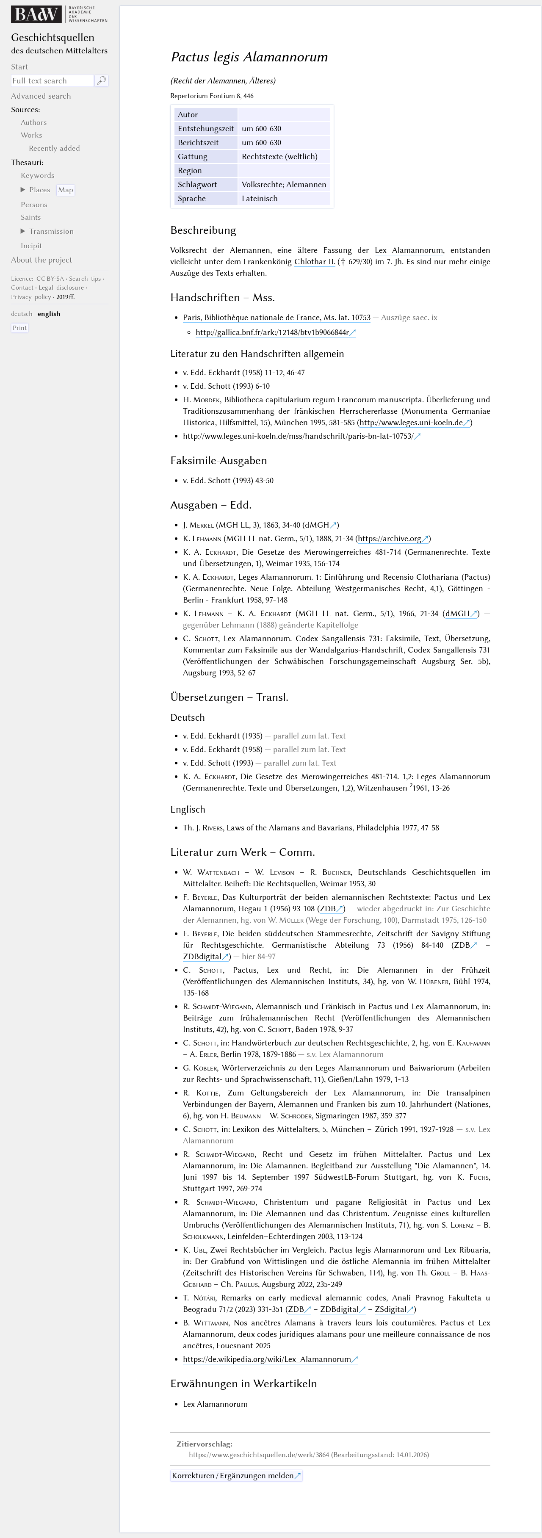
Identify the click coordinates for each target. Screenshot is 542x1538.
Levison (282, 872)
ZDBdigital (202, 956)
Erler (208, 1054)
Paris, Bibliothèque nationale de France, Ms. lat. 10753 (277, 317)
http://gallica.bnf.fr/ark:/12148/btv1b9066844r (272, 332)
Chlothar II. (314, 261)
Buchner (336, 872)
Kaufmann (473, 1043)
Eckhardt (220, 552)
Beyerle (204, 897)
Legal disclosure (61, 287)
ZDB (328, 908)
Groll (440, 1273)
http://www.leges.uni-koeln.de (411, 422)
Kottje (207, 1093)
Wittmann (211, 1323)
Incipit (31, 245)
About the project (41, 260)
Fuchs (479, 1177)
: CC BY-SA (37, 278)
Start (19, 67)
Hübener (434, 981)
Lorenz (462, 1225)
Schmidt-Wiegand (222, 1006)
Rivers (212, 828)
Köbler (205, 1068)
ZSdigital (390, 1309)
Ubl (199, 1250)
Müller (291, 920)
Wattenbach (218, 872)
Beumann (246, 1115)
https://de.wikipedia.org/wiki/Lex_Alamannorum (267, 1359)
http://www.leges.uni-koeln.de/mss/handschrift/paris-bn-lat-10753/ (298, 436)
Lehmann (206, 538)
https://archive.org (389, 538)
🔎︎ (101, 81)
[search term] (52, 81)
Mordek (206, 399)
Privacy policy (31, 297)
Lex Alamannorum (409, 250)
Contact (22, 287)
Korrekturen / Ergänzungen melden (233, 1475)
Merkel (201, 525)
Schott (206, 638)
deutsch (22, 314)
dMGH (317, 525)
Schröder (296, 1115)
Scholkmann (203, 1236)
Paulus (246, 1284)
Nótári (204, 1298)
